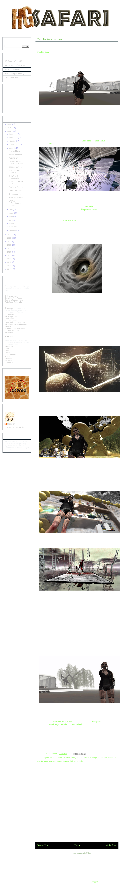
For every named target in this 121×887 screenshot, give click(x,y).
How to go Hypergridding (14, 74)
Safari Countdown (16, 154)
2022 (9, 238)
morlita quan (42, 761)
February (13, 227)
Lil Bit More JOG (15, 191)
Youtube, (64, 724)
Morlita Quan (43, 52)
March (12, 223)
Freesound (9, 336)
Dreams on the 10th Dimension (16, 162)
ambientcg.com (11, 314)
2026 (9, 124)
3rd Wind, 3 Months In (14, 177)
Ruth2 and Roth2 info (13, 302)
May (11, 216)
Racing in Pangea (16, 187)
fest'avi (86, 758)
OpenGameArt (10, 355)
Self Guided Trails (12, 78)
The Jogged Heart (16, 194)
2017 (9, 248)
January (12, 230)
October (12, 141)
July (11, 210)
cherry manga (76, 758)
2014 (9, 259)
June (11, 213)
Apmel (46, 758)
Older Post (111, 845)
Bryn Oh (66, 758)
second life (78, 761)
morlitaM (52, 761)
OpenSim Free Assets (13, 298)
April (11, 220)
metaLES (112, 758)
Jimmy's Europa (15, 167)
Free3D (7, 353)
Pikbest (8, 357)
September (13, 144)
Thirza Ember (12, 424)
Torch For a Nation (16, 198)
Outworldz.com (11, 296)
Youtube (49, 143)
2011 (9, 269)
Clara (7, 349)
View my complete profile (14, 427)
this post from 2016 (89, 209)
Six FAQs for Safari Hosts (15, 65)
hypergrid (103, 758)
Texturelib (9, 332)
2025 (9, 128)
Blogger (94, 882)
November (13, 138)
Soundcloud (100, 141)
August (12, 148)
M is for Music (14, 151)
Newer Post (43, 845)
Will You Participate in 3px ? (15, 203)
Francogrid (94, 758)
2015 (9, 255)
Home (77, 845)
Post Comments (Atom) (82, 853)
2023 (9, 235)
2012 (9, 266)
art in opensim (56, 758)
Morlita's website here (62, 721)
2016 (9, 252)
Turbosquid (9, 363)
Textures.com (10, 308)
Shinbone (8, 359)
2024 (9, 131)
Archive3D (9, 347)
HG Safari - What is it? (13, 61)
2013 (9, 262)
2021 (9, 242)
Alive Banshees (69, 221)
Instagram (96, 721)
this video (89, 206)
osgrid (59, 761)
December (13, 134)
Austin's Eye (14, 158)
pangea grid (68, 761)
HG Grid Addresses (12, 69)
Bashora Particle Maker (14, 300)
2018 (9, 245)
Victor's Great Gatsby (14, 171)
